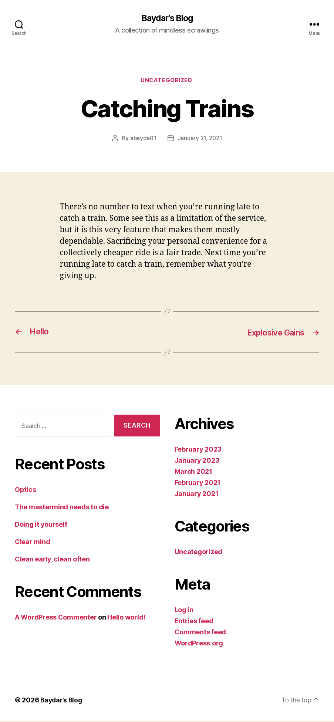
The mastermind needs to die (62, 508)
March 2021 (193, 472)
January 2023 (197, 461)
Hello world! (126, 618)
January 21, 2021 (200, 139)
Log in (184, 611)
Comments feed (200, 633)
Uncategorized (167, 81)
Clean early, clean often (52, 560)
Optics (25, 490)
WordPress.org (199, 644)
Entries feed (194, 622)
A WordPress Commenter (56, 618)
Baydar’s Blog (166, 18)
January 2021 (197, 495)
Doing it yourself (41, 525)
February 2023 (198, 450)
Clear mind (32, 542)
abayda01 (142, 139)
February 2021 (198, 483)
